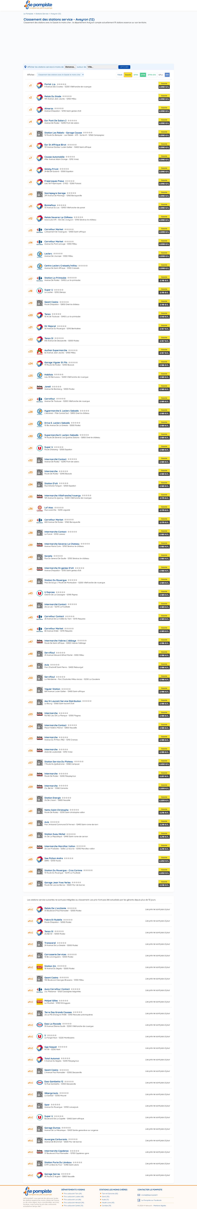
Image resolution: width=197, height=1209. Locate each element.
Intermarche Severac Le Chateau (61, 543)
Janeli (47, 386)
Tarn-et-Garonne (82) (110, 1193)
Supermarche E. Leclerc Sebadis (61, 435)
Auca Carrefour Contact (57, 989)
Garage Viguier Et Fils (55, 362)
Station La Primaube (55, 277)
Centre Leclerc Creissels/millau (60, 265)
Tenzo (47, 314)
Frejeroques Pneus (54, 181)
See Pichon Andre (53, 858)
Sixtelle (48, 556)
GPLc (161, 75)
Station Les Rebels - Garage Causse (63, 132)
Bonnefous (50, 205)
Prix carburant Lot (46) (72, 1199)
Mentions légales (160, 1205)
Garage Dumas (52, 1127)
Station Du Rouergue (55, 580)
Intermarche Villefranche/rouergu (62, 495)
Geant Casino (51, 301)
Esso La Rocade (52, 1023)
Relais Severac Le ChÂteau (58, 217)
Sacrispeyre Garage (55, 193)
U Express (49, 592)
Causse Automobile (54, 156)
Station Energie (52, 797)
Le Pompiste (28, 14)
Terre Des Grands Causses (58, 1012)
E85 (167, 75)
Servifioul (49, 652)
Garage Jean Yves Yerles (57, 882)
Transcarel (50, 942)
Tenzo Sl (48, 338)
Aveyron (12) (56, 14)
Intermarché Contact (55, 459)
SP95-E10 (152, 75)
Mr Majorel (50, 326)
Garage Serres (52, 1174)
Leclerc (48, 253)
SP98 (143, 75)
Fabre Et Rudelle (53, 919)
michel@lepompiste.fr (149, 1195)
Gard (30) (105, 1196)
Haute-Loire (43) (108, 1202)
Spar (47, 1104)
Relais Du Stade (52, 96)
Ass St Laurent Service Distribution (62, 701)
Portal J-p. (50, 84)
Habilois (48, 374)
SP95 (136, 75)
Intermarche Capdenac (56, 1150)
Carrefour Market (53, 229)
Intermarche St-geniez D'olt (59, 568)
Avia (46, 664)
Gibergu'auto (51, 1093)
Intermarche (51, 471)
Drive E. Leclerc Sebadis (57, 422)
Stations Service (42, 14)
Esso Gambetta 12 (53, 1081)
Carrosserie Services (55, 954)
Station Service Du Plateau (58, 761)
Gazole (128, 75)
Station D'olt (51, 483)
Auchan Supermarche (55, 350)
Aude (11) (105, 1199)
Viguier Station (52, 689)
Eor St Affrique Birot (55, 144)
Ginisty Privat (51, 169)
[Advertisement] (98, 44)
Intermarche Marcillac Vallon (59, 846)
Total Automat (52, 1058)
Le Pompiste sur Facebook (151, 1200)
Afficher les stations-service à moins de (45, 67)
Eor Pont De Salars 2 (55, 120)
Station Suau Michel (54, 834)
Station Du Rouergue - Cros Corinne (63, 870)
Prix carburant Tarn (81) (73, 1193)
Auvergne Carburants (55, 1139)
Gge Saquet (50, 1046)
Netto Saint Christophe (56, 809)
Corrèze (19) (106, 1205)
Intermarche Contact (55, 531)
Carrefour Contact (54, 616)
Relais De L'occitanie (55, 908)
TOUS (119, 75)
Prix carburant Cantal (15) (73, 1205)
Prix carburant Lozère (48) (74, 1196)
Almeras (48, 108)
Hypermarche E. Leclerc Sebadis (61, 410)
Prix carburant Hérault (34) (74, 1202)
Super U (48, 289)
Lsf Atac (48, 507)
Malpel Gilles (51, 1000)
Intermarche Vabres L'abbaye (60, 640)
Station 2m (50, 966)
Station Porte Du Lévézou (58, 1162)
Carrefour (49, 398)
